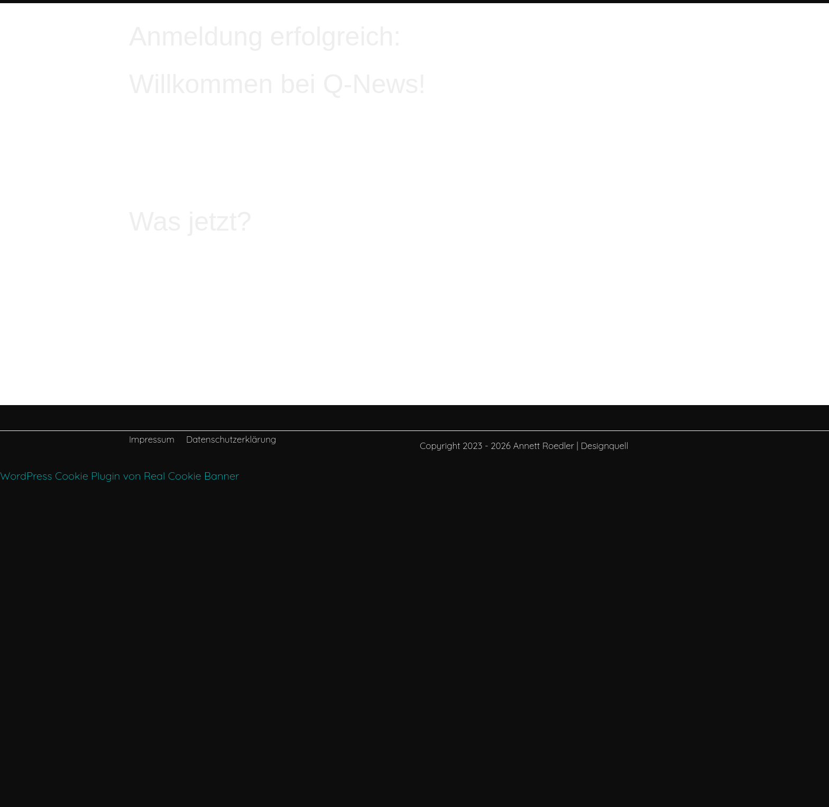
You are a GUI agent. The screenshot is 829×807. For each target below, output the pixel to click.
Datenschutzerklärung (231, 440)
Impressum (151, 440)
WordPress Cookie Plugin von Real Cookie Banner (119, 475)
